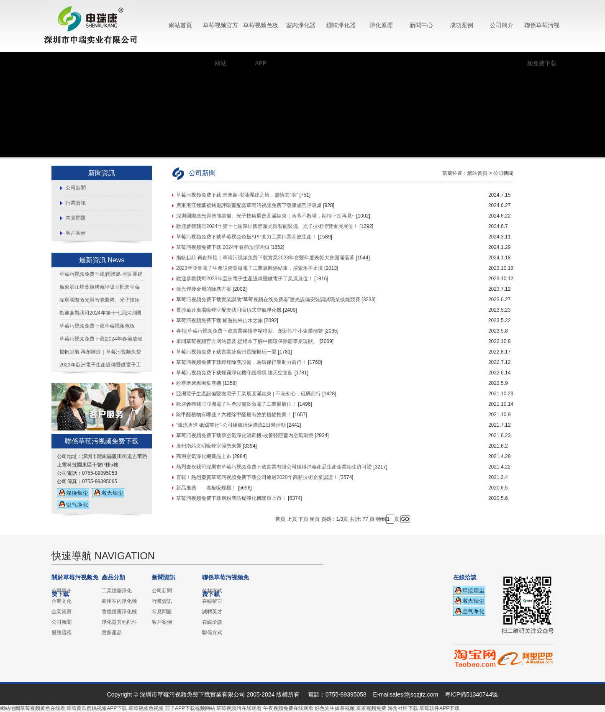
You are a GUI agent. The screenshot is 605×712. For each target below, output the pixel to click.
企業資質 (61, 612)
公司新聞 (76, 188)
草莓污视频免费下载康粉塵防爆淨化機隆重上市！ (231, 498)
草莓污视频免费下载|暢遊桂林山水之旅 (219, 320)
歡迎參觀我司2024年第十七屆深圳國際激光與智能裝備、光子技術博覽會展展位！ (267, 226)
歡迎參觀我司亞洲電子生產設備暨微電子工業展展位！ (236, 404)
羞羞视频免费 (371, 708)
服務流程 (61, 632)
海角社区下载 (403, 708)
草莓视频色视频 (146, 708)
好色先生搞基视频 (335, 708)
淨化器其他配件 (119, 622)
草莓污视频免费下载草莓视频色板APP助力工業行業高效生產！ (246, 237)
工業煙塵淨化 (117, 591)
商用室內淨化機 (119, 601)
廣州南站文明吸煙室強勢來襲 (208, 446)
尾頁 (315, 519)
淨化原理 (381, 25)
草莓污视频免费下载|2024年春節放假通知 (222, 247)
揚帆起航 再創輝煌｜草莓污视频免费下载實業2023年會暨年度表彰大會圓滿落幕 (265, 258)
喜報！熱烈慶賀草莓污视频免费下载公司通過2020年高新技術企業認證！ (257, 477)
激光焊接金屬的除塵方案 (203, 289)
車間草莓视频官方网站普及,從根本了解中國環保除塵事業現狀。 (247, 341)
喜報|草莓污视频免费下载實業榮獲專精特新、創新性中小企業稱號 (249, 331)
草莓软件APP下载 (439, 708)
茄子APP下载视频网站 (190, 708)
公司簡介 (501, 25)
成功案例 (461, 25)
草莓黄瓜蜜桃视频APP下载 (97, 708)
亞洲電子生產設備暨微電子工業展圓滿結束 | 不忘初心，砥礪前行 (248, 394)
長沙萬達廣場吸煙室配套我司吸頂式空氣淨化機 (229, 310)
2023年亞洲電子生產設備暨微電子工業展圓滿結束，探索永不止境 (249, 268)
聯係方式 (212, 632)
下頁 (303, 519)
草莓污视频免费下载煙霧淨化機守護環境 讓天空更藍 (234, 373)
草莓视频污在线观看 (238, 708)
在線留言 (212, 601)
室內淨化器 (300, 25)
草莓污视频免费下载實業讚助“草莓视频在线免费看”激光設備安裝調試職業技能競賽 (268, 299)
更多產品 (112, 632)
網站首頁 (180, 25)
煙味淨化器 (341, 25)
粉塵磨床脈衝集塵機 (198, 383)
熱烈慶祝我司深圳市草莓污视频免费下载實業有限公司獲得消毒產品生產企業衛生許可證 (274, 467)
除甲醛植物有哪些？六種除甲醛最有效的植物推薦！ (234, 414)
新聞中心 (421, 25)
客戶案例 (76, 233)
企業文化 (61, 601)
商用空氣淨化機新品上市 (203, 456)
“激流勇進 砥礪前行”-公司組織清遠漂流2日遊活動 (231, 425)
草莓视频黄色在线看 (42, 708)
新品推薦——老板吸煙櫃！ (206, 488)
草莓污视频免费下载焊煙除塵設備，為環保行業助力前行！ (241, 362)
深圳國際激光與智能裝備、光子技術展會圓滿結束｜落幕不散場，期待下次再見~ (265, 216)
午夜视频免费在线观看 (288, 708)
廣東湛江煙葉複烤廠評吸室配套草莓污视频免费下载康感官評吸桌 (249, 205)
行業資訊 (76, 203)
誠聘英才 (212, 612)
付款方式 (212, 591)
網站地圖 (10, 708)
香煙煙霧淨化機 (119, 612)
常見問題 (76, 218)
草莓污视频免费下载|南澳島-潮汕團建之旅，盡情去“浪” (237, 195)
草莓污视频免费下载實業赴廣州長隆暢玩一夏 (226, 352)
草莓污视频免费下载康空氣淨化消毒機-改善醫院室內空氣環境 (244, 435)
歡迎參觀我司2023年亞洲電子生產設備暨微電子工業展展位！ (244, 279)
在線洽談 (212, 622)
